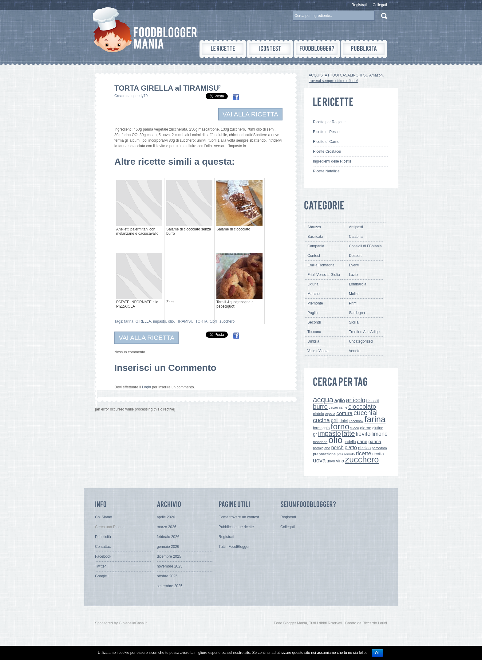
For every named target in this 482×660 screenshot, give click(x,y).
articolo (355, 400)
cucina (321, 420)
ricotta (378, 453)
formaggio (321, 428)
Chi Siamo (103, 517)
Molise (354, 294)
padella (350, 442)
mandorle (320, 442)
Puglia (312, 313)
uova (319, 460)
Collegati (380, 5)
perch (337, 447)
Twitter (100, 566)
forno (340, 426)
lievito (363, 433)
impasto (159, 321)
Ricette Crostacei (327, 151)
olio (171, 321)
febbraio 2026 (168, 537)
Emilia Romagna (320, 265)
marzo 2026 (166, 527)
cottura (344, 413)
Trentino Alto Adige (364, 332)
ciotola (318, 414)
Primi (353, 303)
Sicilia (353, 322)
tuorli (214, 321)
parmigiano (321, 448)
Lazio (353, 275)
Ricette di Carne (326, 141)
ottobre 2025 (167, 576)
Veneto (354, 351)
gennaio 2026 (168, 546)
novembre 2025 (169, 566)
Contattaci (103, 546)
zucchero (227, 321)
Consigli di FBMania (365, 246)
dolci (344, 420)
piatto (351, 447)
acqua (323, 399)
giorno (365, 428)
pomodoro (379, 448)
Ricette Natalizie (326, 171)
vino (340, 460)
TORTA (201, 321)
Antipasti (356, 227)
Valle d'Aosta (318, 351)
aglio (339, 400)
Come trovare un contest (239, 517)
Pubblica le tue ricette (236, 527)
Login (146, 387)
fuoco (354, 428)
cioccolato (362, 406)
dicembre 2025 (169, 556)
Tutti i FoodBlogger (234, 546)
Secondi (314, 322)
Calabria (356, 236)
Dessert (355, 255)
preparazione (324, 454)
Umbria (313, 341)
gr (315, 434)
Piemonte (315, 303)
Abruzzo (314, 227)
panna (374, 441)
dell (334, 420)
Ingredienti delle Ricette (332, 161)
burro (320, 406)
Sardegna (357, 313)
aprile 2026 (166, 517)
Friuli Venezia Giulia (323, 275)
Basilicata (315, 236)
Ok (377, 653)
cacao (333, 407)
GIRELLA (143, 321)
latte (348, 433)
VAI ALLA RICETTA (250, 114)
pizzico (364, 448)
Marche (313, 294)
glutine (377, 428)
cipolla (330, 414)
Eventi (354, 265)
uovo (331, 461)
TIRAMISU (184, 321)
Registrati (359, 5)
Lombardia (357, 284)
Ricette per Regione (329, 122)
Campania (315, 246)
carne (343, 407)
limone (380, 434)
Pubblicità (103, 537)
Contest (313, 255)
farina (128, 321)
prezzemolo (346, 454)
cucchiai (365, 413)
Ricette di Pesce (326, 132)
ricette (363, 453)
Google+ (102, 576)
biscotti (372, 401)
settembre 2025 (169, 586)
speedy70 (140, 96)
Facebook (356, 421)
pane (362, 441)
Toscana (314, 332)
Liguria (312, 284)
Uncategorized (361, 341)
